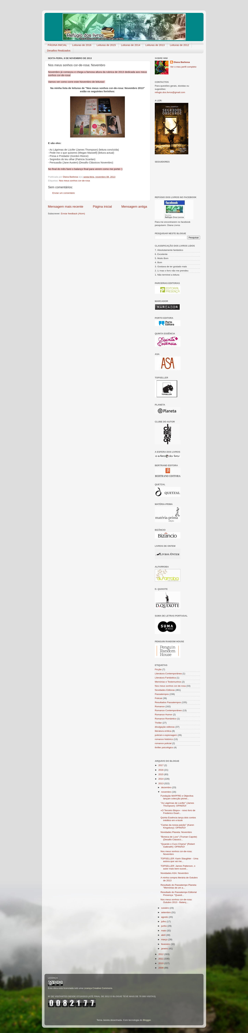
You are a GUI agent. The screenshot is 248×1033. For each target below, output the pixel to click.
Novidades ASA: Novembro (175, 873)
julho (164, 921)
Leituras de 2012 (179, 45)
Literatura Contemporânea (168, 673)
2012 (161, 954)
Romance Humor (163, 714)
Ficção (158, 669)
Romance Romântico (165, 718)
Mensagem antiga (134, 206)
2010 (161, 963)
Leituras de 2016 (81, 45)
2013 (161, 783)
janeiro (165, 948)
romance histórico (164, 739)
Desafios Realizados (58, 50)
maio (164, 930)
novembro (166, 792)
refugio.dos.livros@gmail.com (170, 92)
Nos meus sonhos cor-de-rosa (74, 180)
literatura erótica (163, 731)
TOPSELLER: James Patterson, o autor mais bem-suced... (178, 867)
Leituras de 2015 (106, 45)
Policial (158, 698)
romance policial (163, 743)
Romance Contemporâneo (168, 710)
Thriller (158, 722)
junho (164, 926)
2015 (161, 774)
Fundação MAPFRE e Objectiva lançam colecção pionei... (177, 797)
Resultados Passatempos (168, 702)
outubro (165, 908)
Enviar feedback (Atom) (73, 213)
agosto (165, 917)
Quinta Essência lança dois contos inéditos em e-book (178, 819)
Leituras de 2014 (130, 45)
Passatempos (162, 694)
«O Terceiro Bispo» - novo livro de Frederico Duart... (178, 811)
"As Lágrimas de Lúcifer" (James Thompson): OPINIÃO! (177, 804)
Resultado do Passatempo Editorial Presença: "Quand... (179, 893)
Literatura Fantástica (165, 677)
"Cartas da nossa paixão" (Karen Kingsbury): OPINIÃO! (177, 826)
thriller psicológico (164, 747)
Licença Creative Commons (98, 988)
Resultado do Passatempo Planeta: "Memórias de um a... (179, 886)
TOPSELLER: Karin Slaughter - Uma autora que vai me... (179, 860)
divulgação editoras (165, 727)
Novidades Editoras (165, 690)
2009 (161, 967)
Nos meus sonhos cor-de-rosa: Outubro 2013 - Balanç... (176, 901)
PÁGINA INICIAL (57, 45)
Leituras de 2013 (155, 45)
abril (163, 935)
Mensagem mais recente (65, 206)
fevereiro (166, 944)
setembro (166, 912)
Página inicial (102, 206)
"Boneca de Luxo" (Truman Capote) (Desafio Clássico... (179, 838)
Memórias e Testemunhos (168, 681)
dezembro (166, 787)
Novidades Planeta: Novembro (176, 832)
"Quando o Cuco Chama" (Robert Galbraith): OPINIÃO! (178, 845)
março (164, 939)
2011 (161, 958)
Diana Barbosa (182, 62)
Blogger (147, 1020)
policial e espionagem (166, 735)
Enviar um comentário (63, 193)
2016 (161, 770)
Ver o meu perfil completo (183, 66)
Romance (160, 706)
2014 (161, 779)
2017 (161, 765)
